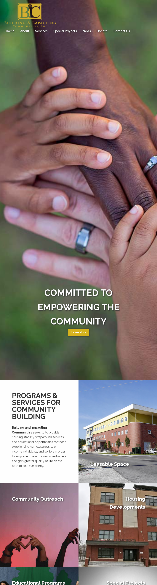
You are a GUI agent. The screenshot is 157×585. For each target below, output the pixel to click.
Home (10, 31)
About (24, 31)
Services (41, 31)
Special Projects (65, 31)
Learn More (78, 332)
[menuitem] (10, 31)
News (87, 31)
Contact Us (121, 31)
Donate (102, 31)
